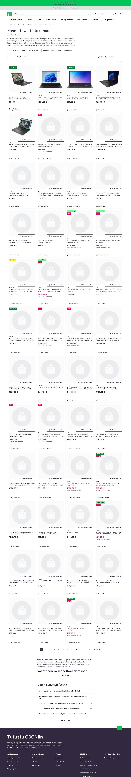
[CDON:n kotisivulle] (9, 14)
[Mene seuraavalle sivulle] (97, 649)
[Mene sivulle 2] (46, 649)
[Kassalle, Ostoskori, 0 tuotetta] (117, 14)
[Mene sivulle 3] (50, 649)
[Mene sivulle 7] (67, 649)
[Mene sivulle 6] (63, 649)
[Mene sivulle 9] (76, 649)
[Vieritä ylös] (119, 728)
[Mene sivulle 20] (85, 649)
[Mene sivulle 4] (54, 649)
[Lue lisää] (65, 675)
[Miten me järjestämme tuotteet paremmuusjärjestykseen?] (98, 56)
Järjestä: (104, 57)
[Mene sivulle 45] (89, 649)
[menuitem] (15, 19)
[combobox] (52, 14)
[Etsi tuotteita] (88, 14)
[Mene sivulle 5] (59, 649)
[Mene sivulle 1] (41, 649)
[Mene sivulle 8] (72, 649)
